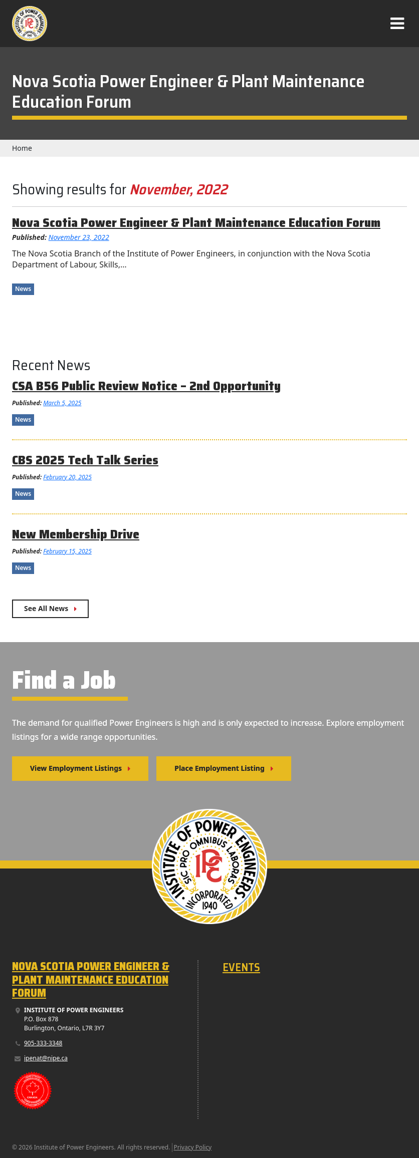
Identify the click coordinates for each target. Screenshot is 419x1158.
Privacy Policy (193, 1147)
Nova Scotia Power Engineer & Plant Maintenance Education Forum (90, 980)
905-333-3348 (43, 1043)
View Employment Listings (76, 768)
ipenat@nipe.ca (46, 1058)
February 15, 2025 (67, 551)
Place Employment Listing (219, 768)
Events (241, 967)
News (23, 288)
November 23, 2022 (79, 237)
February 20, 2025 (67, 477)
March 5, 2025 (62, 403)
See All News (46, 608)
